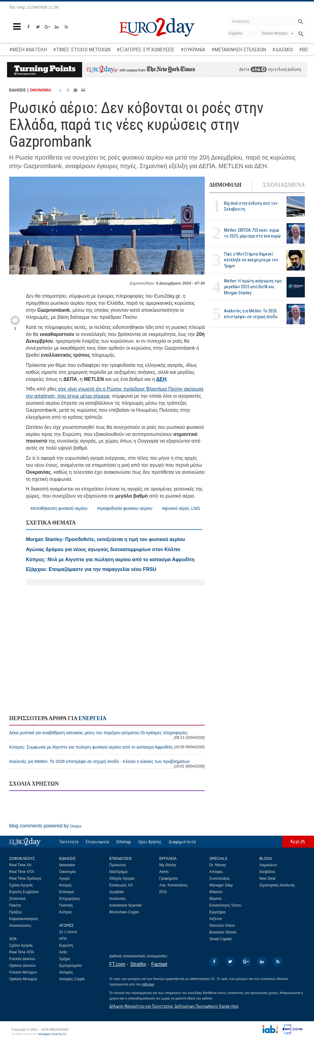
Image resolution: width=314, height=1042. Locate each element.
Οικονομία (67, 872)
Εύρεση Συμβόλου (24, 892)
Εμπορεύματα (70, 965)
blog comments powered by (45, 825)
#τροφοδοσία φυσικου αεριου (124, 508)
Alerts (164, 872)
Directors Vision (222, 925)
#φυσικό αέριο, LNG (181, 508)
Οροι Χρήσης (149, 842)
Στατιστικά (17, 899)
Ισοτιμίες (66, 972)
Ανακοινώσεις (20, 925)
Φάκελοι (215, 892)
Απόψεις (216, 872)
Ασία (63, 952)
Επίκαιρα (66, 892)
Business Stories (222, 932)
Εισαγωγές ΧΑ (121, 885)
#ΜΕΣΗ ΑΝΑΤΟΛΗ (28, 49)
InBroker (148, 984)
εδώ (258, 69)
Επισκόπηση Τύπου (225, 905)
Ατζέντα (215, 919)
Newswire (67, 865)
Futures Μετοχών (23, 972)
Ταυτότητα (68, 842)
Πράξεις (15, 912)
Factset (159, 964)
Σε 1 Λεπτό (68, 932)
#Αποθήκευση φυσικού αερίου (59, 508)
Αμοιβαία (116, 892)
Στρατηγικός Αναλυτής (277, 885)
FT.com (117, 964)
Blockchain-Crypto (124, 912)
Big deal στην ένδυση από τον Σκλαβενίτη (250, 206)
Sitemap (123, 842)
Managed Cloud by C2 (52, 1034)
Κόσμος (65, 885)
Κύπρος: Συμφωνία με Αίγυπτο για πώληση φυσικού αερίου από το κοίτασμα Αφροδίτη (107, 747)
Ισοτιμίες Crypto (72, 979)
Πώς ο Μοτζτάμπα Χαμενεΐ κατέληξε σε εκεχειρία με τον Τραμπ (251, 259)
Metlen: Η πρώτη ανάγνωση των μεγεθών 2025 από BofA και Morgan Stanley (253, 286)
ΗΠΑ (63, 939)
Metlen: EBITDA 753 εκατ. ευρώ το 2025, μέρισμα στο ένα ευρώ (252, 233)
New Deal (267, 878)
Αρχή (294, 841)
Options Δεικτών (22, 965)
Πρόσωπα (117, 865)
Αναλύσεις (117, 899)
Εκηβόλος (267, 872)
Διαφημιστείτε (182, 842)
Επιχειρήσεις (69, 899)
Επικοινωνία (97, 842)
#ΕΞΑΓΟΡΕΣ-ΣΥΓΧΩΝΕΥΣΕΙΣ (146, 49)
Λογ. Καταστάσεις (173, 885)
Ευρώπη (66, 945)
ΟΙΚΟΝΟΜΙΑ (40, 90)
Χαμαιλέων (268, 865)
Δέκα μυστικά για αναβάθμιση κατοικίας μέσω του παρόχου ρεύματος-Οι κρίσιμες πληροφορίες (107, 735)
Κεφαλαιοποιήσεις (23, 919)
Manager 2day (221, 885)
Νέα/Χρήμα (118, 872)
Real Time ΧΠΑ (21, 872)
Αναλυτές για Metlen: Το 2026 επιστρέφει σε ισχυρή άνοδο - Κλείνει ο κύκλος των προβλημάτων (107, 763)
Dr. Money (217, 865)
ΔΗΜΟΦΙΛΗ (225, 185)
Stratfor (138, 964)
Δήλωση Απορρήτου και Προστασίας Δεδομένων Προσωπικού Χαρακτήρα (173, 1006)
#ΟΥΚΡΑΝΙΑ (193, 49)
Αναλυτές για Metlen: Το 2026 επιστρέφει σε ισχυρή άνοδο (251, 313)
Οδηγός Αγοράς (122, 878)
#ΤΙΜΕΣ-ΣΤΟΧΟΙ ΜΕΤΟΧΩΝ (81, 49)
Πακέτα (15, 905)
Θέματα (215, 899)
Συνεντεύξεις (219, 878)
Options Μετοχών (23, 979)
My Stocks (167, 865)
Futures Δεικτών (22, 959)
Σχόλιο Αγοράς (21, 885)
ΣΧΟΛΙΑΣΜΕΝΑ (284, 185)
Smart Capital (220, 939)
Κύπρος (65, 912)
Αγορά (64, 878)
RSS (163, 892)
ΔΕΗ (161, 379)
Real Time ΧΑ (20, 865)
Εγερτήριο (217, 912)
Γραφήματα (168, 878)
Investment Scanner (125, 905)
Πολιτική (66, 905)
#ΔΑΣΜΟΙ (282, 49)
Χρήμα (64, 959)
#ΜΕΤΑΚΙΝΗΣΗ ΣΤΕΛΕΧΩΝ (238, 49)
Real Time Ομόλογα (25, 878)
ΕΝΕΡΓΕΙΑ (92, 718)
